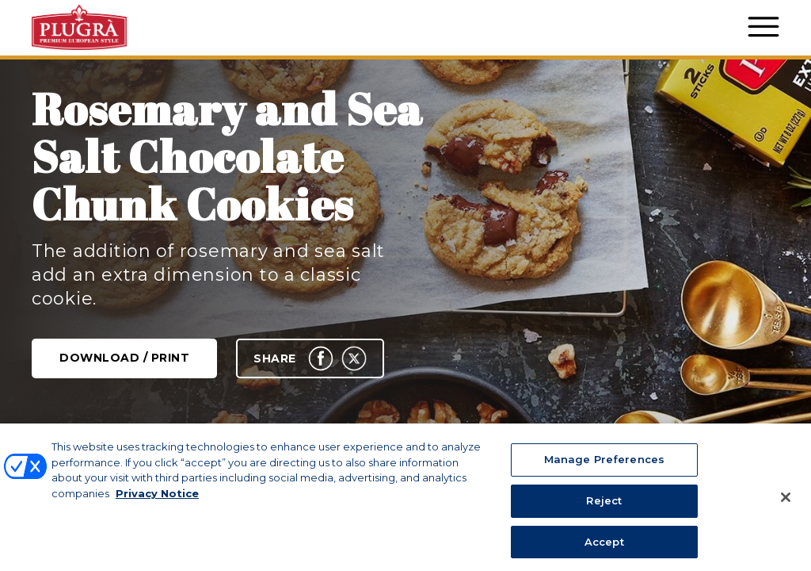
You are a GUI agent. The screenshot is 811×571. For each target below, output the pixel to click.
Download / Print (124, 358)
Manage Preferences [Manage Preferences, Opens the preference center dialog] (604, 474)
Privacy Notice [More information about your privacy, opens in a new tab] (157, 508)
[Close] (785, 512)
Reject (604, 515)
